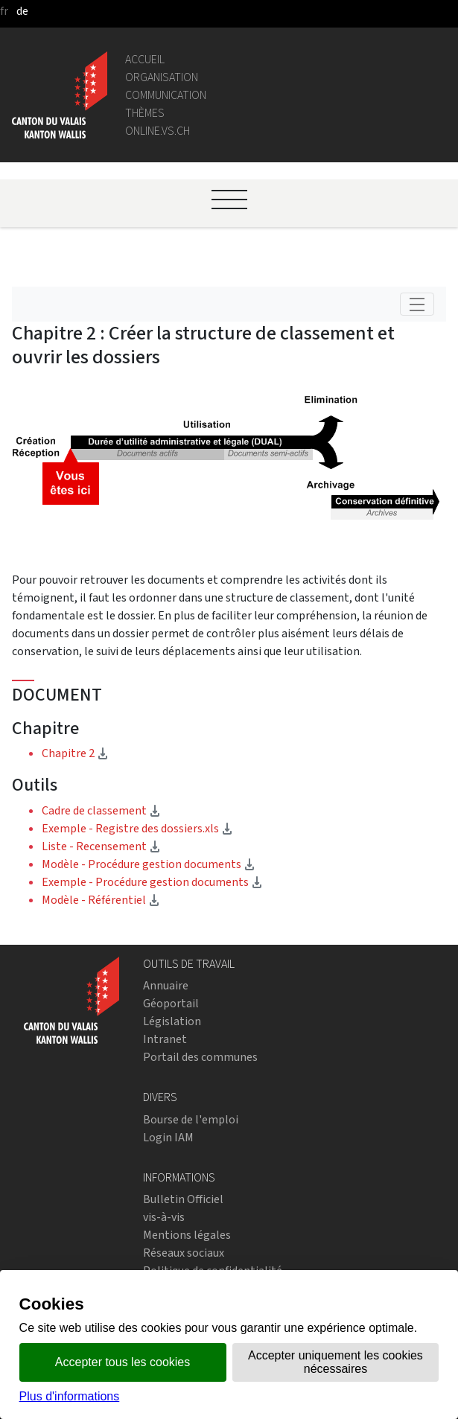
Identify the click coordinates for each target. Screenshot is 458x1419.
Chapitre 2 (121, 752)
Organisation (161, 77)
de (22, 11)
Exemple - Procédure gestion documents (152, 882)
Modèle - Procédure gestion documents (148, 864)
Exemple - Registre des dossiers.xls (137, 828)
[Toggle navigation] (417, 304)
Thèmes (145, 113)
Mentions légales (187, 1235)
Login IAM (168, 1137)
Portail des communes (200, 1057)
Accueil (145, 59)
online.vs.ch (157, 130)
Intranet (165, 1039)
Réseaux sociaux (183, 1252)
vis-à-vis (164, 1217)
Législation (172, 1021)
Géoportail (171, 1003)
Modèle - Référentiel (101, 900)
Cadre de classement (101, 810)
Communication (165, 95)
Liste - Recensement (101, 846)
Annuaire (165, 985)
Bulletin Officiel (183, 1199)
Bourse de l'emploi (190, 1119)
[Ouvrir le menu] (229, 199)
